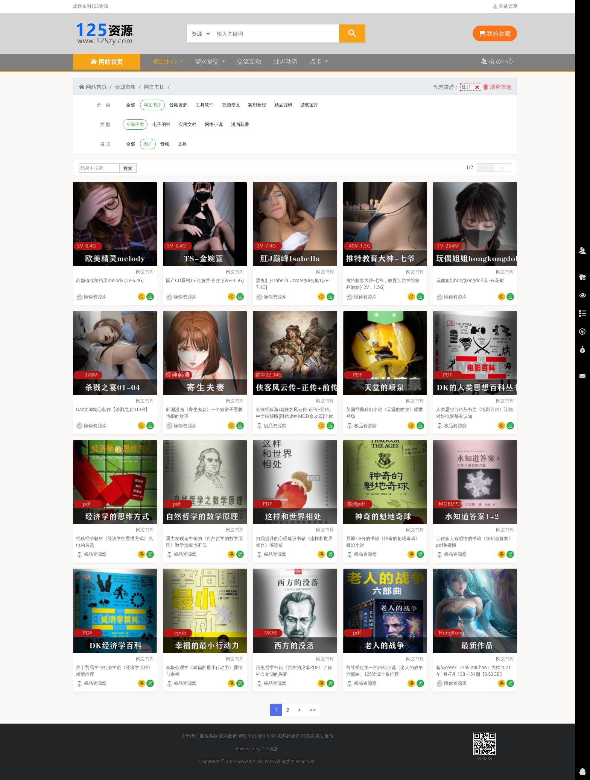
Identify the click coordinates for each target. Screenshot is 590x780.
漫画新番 (240, 124)
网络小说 (214, 124)
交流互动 (249, 61)
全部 (130, 105)
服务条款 (209, 736)
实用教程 (257, 105)
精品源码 (283, 105)
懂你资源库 (91, 296)
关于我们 (190, 736)
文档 (182, 144)
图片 (471, 87)
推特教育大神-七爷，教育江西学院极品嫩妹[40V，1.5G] (383, 283)
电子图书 (161, 124)
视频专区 (231, 105)
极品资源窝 (271, 425)
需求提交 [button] (207, 61)
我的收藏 (495, 33)
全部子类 (135, 124)
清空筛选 (497, 86)
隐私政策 (228, 736)
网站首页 (93, 86)
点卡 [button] (316, 61)
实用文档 (187, 124)
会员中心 (497, 61)
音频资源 (178, 105)
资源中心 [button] (165, 61)
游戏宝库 (309, 105)
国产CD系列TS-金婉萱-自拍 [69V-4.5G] (204, 280)
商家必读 (305, 736)
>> (313, 709)
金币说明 (267, 736)
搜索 (127, 168)
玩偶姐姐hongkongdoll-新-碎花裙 (470, 280)
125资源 (270, 748)
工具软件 (205, 105)
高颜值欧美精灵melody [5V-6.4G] (110, 280)
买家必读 (286, 736)
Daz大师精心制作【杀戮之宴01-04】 (113, 409)
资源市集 (125, 86)
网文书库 (154, 86)
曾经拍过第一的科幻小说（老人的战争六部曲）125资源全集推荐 (384, 670)
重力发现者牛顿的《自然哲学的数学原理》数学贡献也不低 (204, 541)
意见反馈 (324, 736)
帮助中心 (248, 736)
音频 (164, 144)
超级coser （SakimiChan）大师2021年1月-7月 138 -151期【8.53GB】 (473, 670)
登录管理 (505, 6)
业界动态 (286, 61)
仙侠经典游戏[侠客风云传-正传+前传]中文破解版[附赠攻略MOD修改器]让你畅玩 (294, 416)
